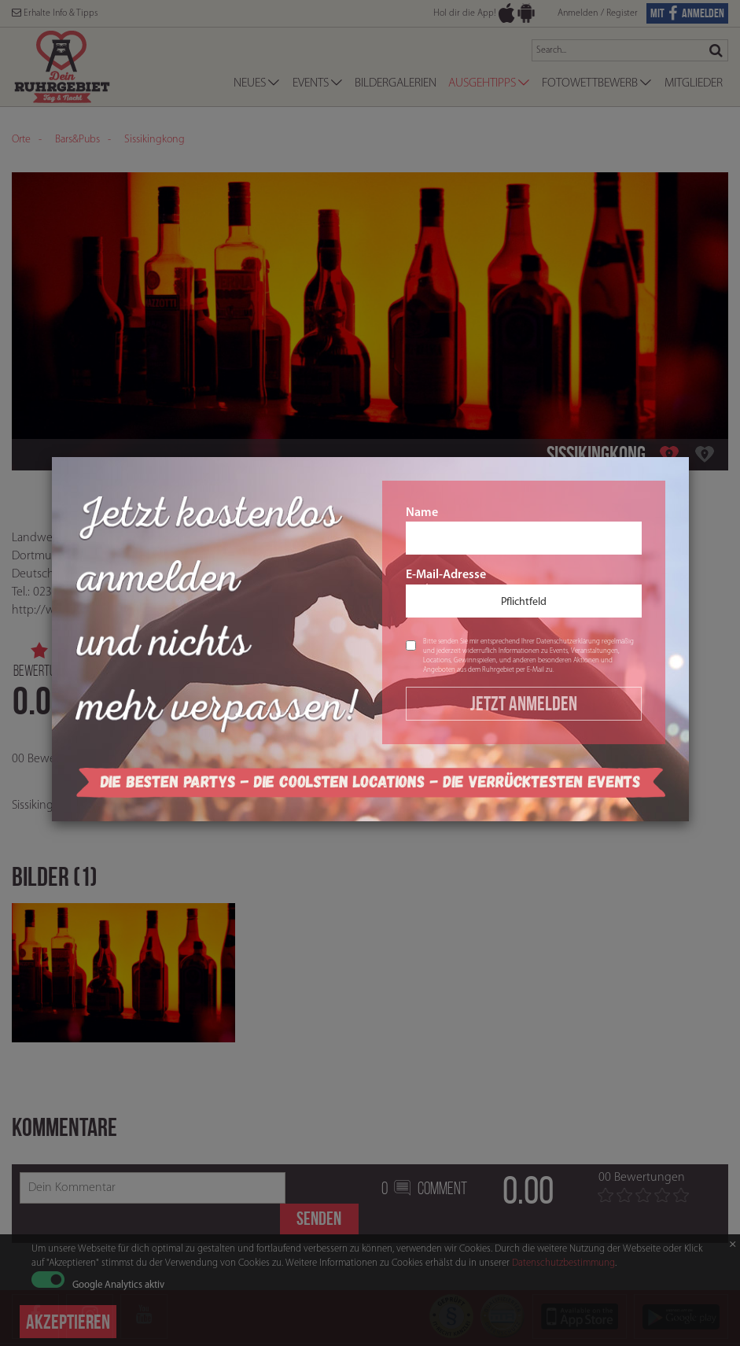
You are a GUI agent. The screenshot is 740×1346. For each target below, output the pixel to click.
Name (524, 531)
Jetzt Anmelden (523, 703)
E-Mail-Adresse (524, 593)
